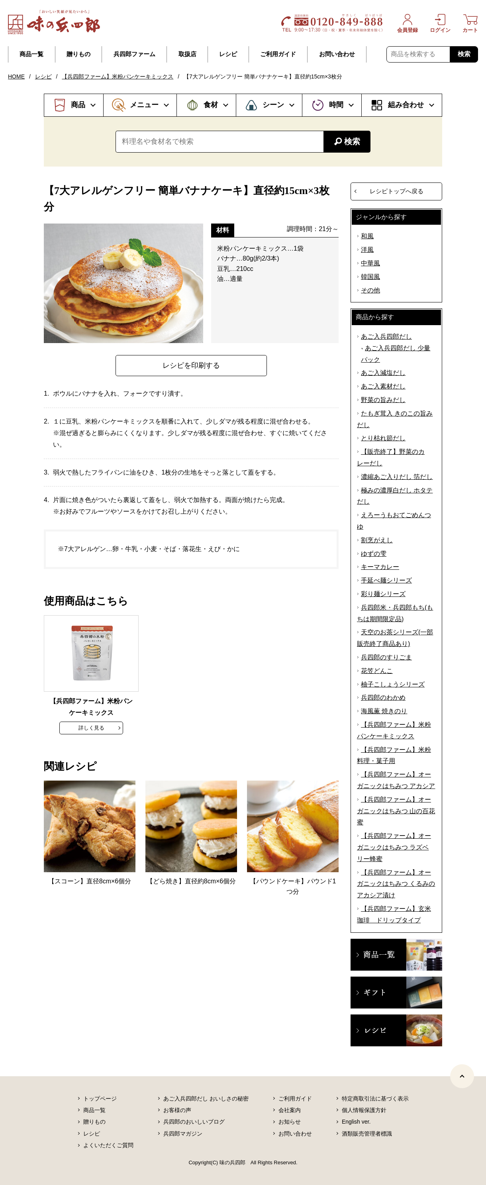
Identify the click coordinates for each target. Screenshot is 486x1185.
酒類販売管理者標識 (367, 1133)
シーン (273, 105)
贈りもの (78, 54)
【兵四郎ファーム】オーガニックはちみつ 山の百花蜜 (396, 811)
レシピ (228, 54)
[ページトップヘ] (462, 1076)
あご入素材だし (383, 386)
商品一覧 (31, 54)
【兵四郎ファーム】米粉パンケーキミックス (117, 76)
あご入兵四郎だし (386, 336)
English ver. (356, 1121)
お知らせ (289, 1121)
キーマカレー (380, 566)
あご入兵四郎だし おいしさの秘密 (206, 1098)
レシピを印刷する (191, 365)
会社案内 (289, 1110)
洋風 (367, 249)
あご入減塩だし (383, 372)
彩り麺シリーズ (383, 594)
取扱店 (187, 54)
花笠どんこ (377, 670)
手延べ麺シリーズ (386, 580)
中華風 (370, 263)
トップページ (100, 1098)
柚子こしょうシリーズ (393, 684)
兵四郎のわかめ (383, 697)
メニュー (144, 105)
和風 (367, 236)
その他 (370, 290)
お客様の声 (177, 1110)
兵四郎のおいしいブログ (194, 1121)
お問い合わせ (337, 54)
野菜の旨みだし (383, 399)
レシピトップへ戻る (396, 191)
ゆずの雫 (373, 553)
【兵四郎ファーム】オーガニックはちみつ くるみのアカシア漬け (396, 884)
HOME (16, 76)
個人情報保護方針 (364, 1110)
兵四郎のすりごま (386, 657)
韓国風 (370, 276)
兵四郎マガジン (182, 1133)
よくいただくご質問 (108, 1145)
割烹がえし (377, 540)
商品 (78, 105)
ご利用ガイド (278, 54)
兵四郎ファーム (134, 54)
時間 (336, 105)
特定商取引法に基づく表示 (375, 1098)
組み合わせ (406, 105)
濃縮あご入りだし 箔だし (397, 476)
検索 (464, 54)
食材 (211, 105)
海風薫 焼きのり (384, 711)
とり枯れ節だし (383, 438)
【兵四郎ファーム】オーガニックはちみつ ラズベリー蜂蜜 (394, 847)
